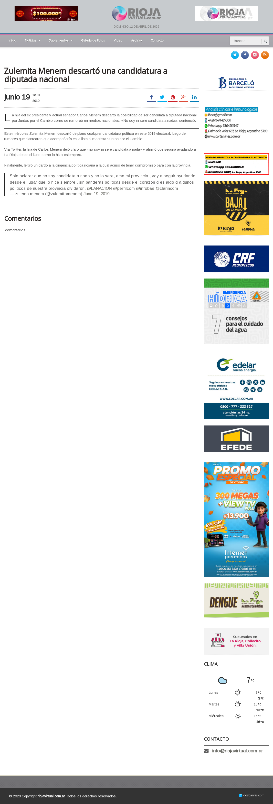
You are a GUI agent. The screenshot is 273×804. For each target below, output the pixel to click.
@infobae (145, 188)
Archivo (136, 40)
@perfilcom (124, 188)
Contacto (157, 40)
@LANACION (99, 188)
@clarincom (167, 188)
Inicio (12, 40)
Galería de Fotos (93, 40)
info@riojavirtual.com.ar (237, 750)
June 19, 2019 (96, 193)
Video (118, 40)
